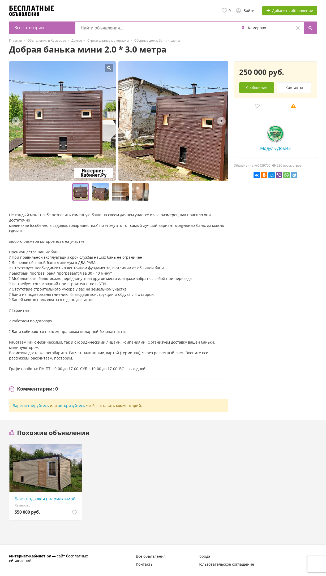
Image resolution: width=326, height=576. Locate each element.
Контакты (294, 87)
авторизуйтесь (71, 405)
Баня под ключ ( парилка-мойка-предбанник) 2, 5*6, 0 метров (47, 499)
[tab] (33, 389)
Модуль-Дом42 (275, 148)
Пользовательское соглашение (226, 564)
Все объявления (151, 556)
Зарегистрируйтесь (31, 405)
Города (204, 556)
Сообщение (256, 87)
